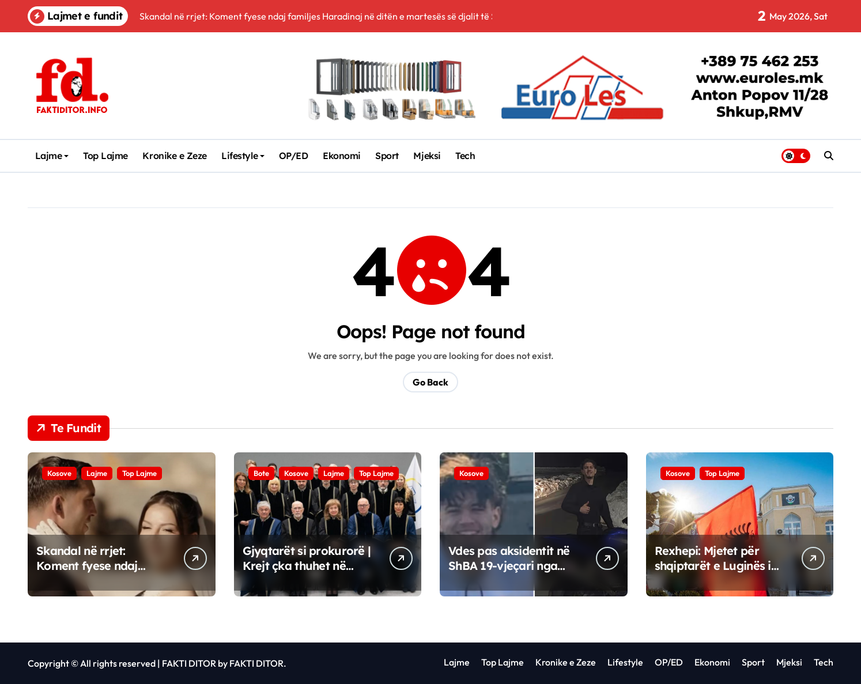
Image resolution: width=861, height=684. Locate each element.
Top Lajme (105, 155)
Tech (465, 155)
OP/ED (293, 155)
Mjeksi (426, 155)
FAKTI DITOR (189, 663)
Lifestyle (243, 155)
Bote (261, 473)
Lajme (52, 155)
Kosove (59, 473)
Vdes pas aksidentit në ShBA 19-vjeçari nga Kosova (508, 565)
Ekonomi (342, 155)
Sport (387, 155)
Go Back (430, 382)
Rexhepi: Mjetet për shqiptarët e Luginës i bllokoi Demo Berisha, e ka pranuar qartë (719, 573)
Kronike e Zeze (174, 155)
